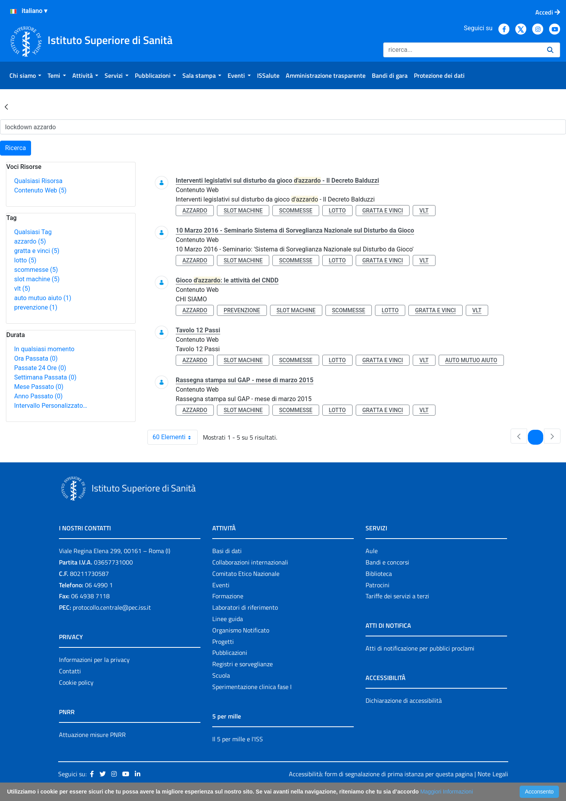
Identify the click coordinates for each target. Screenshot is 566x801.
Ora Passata (36, 358)
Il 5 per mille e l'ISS (237, 739)
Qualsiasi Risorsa (38, 181)
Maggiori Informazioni (446, 791)
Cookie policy (76, 682)
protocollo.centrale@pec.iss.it (112, 607)
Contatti (70, 671)
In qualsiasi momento (44, 349)
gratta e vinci (36, 251)
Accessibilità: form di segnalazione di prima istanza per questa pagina (381, 774)
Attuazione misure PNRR (92, 734)
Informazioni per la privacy (94, 659)
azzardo (30, 241)
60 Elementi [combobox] (175, 437)
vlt (22, 288)
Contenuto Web (40, 190)
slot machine (37, 279)
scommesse (36, 269)
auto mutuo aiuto (42, 298)
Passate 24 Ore (40, 368)
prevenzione (35, 307)
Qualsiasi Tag (32, 232)
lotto (25, 260)
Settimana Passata (45, 377)
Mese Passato (38, 386)
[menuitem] (25, 75)
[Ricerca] (462, 49)
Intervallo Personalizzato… (50, 405)
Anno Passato (38, 396)
